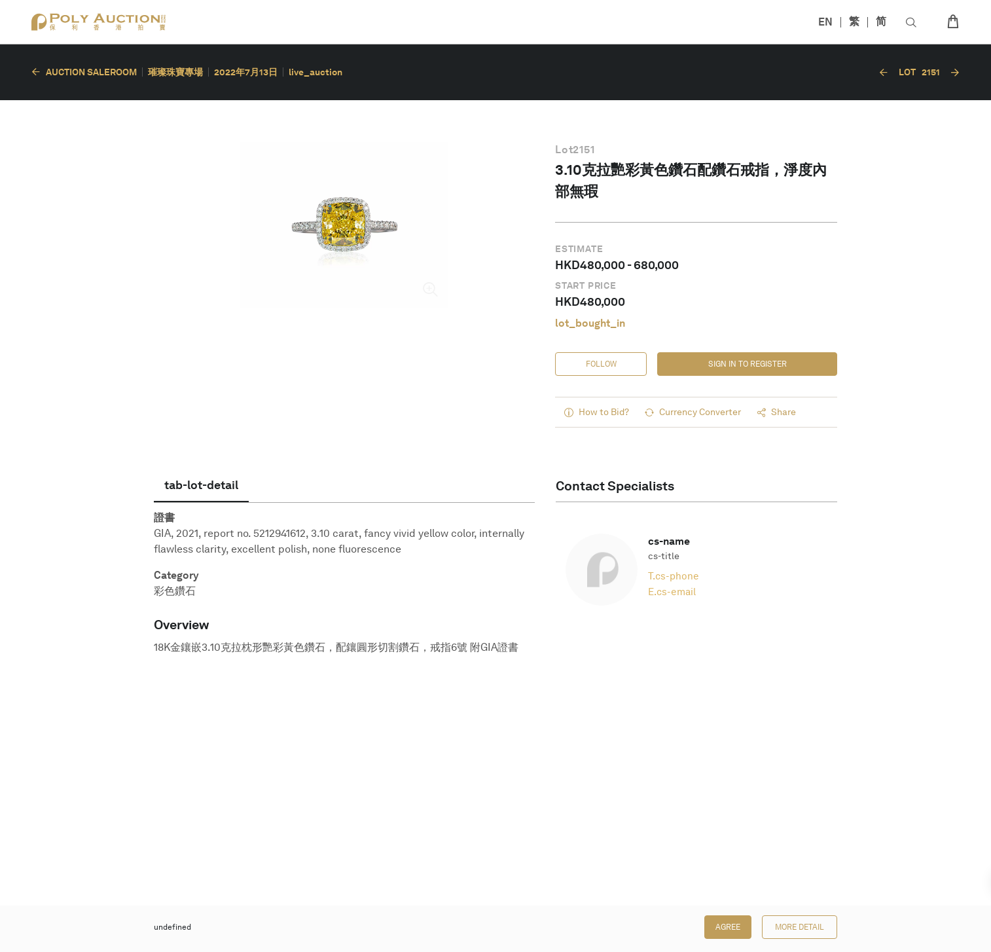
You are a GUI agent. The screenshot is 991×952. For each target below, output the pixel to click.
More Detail (799, 927)
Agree (727, 927)
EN (825, 22)
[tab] (201, 485)
